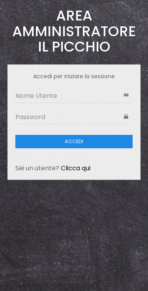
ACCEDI (74, 141)
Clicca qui (75, 168)
